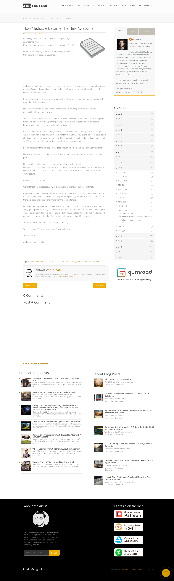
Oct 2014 (122, 181)
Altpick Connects (122, 74)
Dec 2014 (122, 172)
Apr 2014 (122, 206)
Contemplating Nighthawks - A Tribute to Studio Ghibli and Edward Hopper (129, 428)
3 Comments (109, 470)
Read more (119, 385)
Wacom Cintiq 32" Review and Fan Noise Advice (54, 462)
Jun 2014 (122, 197)
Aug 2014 (122, 189)
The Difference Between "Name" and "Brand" (132, 221)
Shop (139, 5)
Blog (123, 5)
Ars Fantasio (136, 71)
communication (93, 261)
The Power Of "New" (126, 213)
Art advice (31, 261)
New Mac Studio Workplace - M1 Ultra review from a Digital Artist (128, 461)
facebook (69, 276)
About (120, 30)
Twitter (28, 569)
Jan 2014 (122, 231)
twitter (61, 276)
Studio (131, 5)
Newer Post (30, 285)
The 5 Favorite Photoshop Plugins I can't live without (57, 421)
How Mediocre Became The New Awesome (53, 18)
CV (131, 88)
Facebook (23, 569)
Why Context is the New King (117, 379)
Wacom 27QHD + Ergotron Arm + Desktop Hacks (54, 392)
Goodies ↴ (114, 5)
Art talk (48, 261)
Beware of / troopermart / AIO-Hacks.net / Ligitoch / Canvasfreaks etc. (57, 436)
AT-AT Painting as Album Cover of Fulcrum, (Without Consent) (128, 444)
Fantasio (29, 34)
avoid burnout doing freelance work (74, 261)
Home (26, 18)
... (92, 493)
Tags (133, 31)
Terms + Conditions (145, 569)
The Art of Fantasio (130, 569)
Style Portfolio (82, 5)
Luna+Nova (67, 5)
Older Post (99, 285)
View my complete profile (130, 92)
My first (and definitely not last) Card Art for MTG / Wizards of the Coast (128, 411)
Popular (147, 31)
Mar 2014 (122, 210)
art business (40, 261)
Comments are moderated (35, 363)
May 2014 (122, 202)
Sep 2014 (122, 185)
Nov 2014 (122, 176)
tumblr (41, 569)
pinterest (32, 569)
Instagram (37, 569)
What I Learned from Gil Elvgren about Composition (56, 449)
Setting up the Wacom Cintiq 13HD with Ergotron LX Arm (56, 379)
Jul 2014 (122, 193)
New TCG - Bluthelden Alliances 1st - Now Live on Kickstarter (126, 394)
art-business (55, 261)
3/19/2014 (41, 34)
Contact (148, 5)
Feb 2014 (122, 226)
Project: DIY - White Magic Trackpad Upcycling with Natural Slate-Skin (127, 478)
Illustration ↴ (100, 5)
